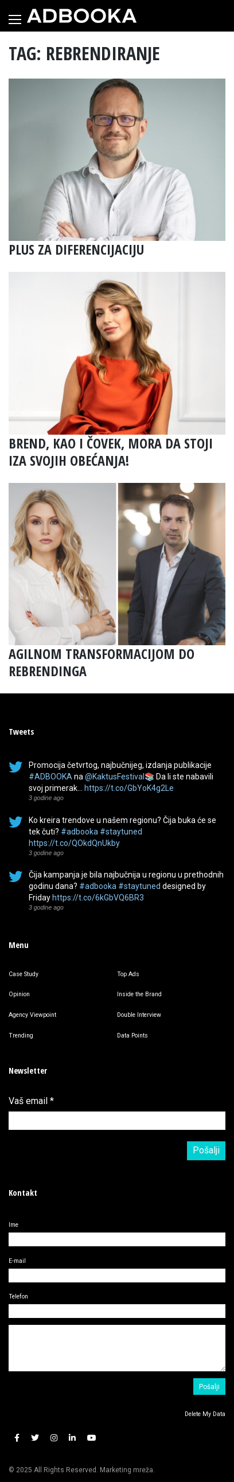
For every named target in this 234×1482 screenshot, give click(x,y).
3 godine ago (46, 797)
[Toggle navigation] (15, 19)
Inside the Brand (139, 994)
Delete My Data (205, 1414)
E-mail (17, 1261)
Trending (21, 1035)
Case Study (23, 974)
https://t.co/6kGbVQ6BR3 (98, 897)
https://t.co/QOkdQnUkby (74, 843)
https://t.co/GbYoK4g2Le (129, 788)
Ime (13, 1224)
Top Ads (128, 974)
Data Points (132, 1035)
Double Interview (139, 1015)
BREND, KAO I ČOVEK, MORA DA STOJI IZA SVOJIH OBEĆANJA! (111, 452)
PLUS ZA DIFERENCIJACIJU (76, 249)
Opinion (19, 994)
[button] (17, 1438)
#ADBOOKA (50, 776)
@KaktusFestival (115, 776)
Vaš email (31, 1100)
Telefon (18, 1296)
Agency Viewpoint (32, 1015)
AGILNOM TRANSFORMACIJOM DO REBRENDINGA (101, 662)
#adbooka (79, 831)
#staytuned (121, 831)
